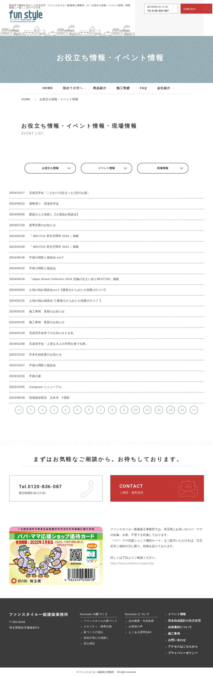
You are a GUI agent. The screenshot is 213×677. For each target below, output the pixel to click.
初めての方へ (73, 88)
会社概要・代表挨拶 (141, 621)
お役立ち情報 (48, 168)
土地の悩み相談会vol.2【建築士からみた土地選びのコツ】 (68, 290)
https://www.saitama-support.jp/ (132, 563)
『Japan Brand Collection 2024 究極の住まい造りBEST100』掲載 (74, 279)
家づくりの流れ (93, 632)
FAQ (143, 88)
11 (147, 410)
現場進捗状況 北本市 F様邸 (49, 398)
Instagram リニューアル (45, 387)
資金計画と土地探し (96, 638)
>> (194, 410)
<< (19, 410)
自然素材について (180, 627)
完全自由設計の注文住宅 (184, 621)
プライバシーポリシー (183, 653)
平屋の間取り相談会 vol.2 (46, 257)
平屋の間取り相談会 (42, 268)
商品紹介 (99, 88)
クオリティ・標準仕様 (98, 627)
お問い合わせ (177, 640)
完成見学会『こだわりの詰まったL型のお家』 (59, 193)
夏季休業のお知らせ (42, 225)
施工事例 (174, 634)
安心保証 (89, 643)
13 (170, 410)
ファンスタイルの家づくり (100, 621)
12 (159, 410)
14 (182, 410)
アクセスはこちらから (183, 647)
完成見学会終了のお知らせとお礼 (51, 333)
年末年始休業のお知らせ (45, 354)
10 (135, 410)
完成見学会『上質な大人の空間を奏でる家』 (59, 344)
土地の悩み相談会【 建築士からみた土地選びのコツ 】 (65, 301)
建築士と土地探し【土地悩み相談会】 (54, 214)
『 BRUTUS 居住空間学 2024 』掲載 (54, 236)
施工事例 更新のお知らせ (47, 311)
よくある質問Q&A (140, 632)
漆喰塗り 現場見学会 (44, 204)
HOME (47, 88)
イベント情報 (106, 168)
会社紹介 (164, 88)
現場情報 (164, 168)
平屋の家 (36, 376)
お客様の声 (136, 627)
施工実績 (123, 88)
